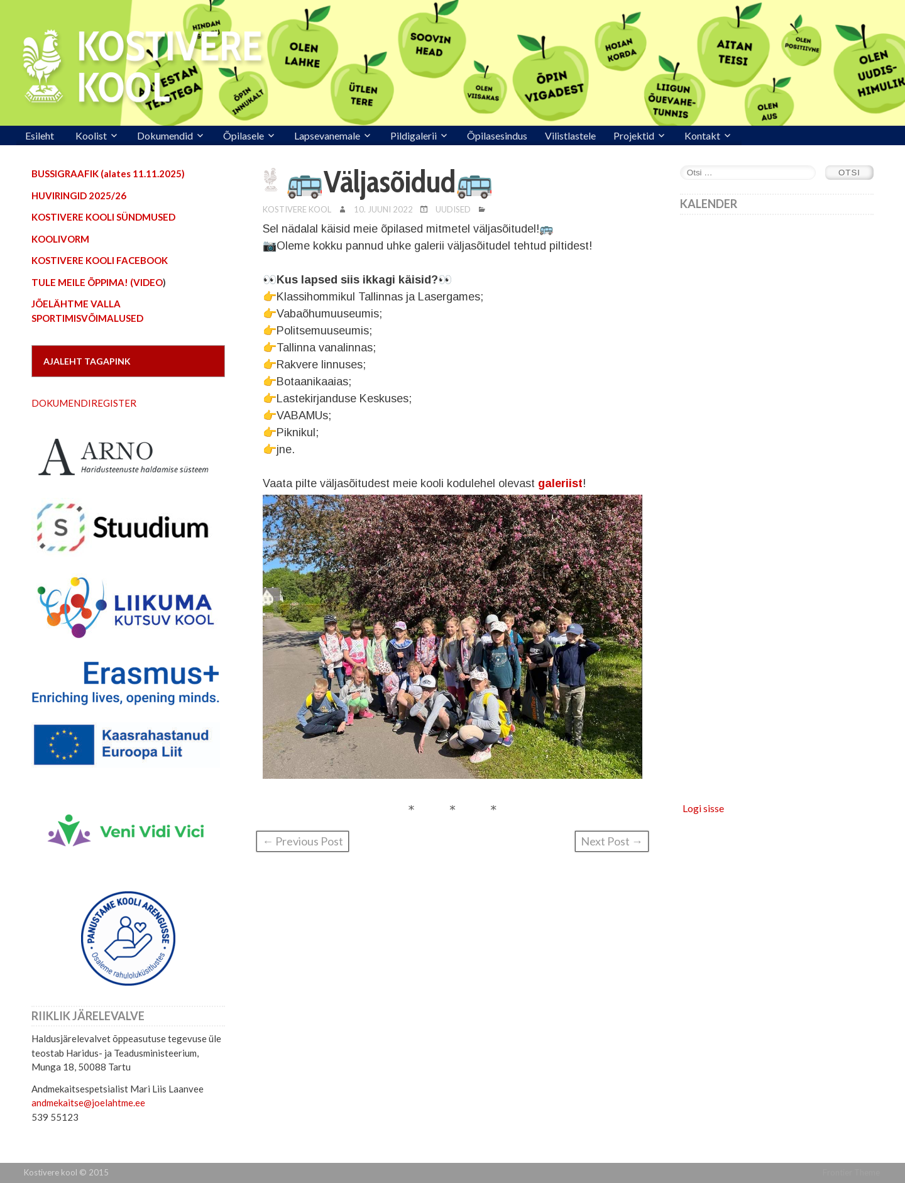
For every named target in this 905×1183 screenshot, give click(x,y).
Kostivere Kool (297, 209)
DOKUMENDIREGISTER (83, 403)
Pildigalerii (413, 135)
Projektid (633, 135)
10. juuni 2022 (383, 209)
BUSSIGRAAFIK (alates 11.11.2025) (108, 173)
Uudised (453, 209)
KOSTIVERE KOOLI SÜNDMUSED (103, 217)
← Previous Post (302, 841)
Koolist (91, 135)
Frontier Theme (851, 1172)
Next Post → (612, 841)
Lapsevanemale (327, 135)
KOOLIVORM (60, 239)
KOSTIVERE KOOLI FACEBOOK (99, 260)
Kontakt (702, 135)
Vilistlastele (570, 135)
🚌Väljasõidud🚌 (389, 181)
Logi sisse (703, 808)
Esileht (39, 135)
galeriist (560, 483)
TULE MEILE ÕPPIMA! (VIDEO (97, 282)
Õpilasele (243, 135)
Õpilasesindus (497, 135)
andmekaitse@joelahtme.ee (88, 1102)
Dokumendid (165, 135)
